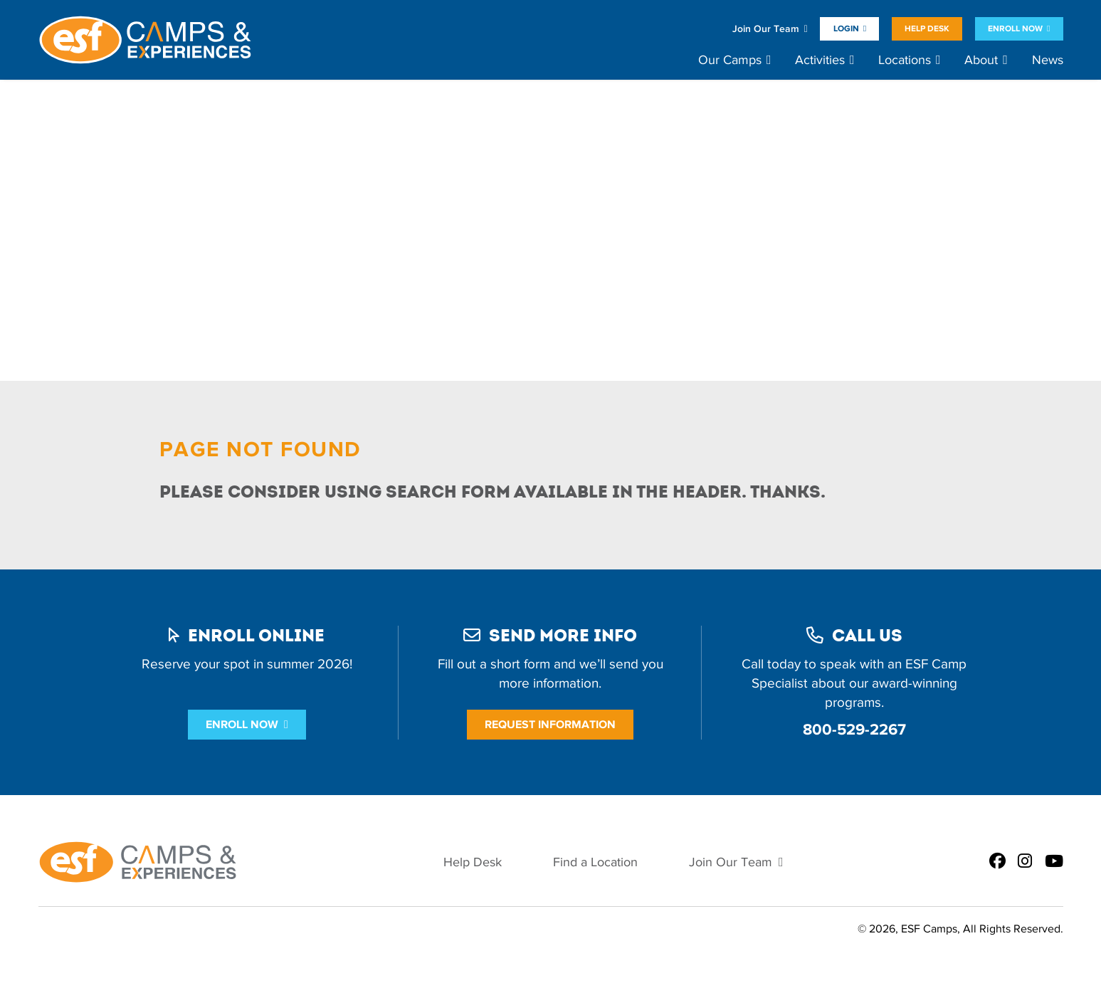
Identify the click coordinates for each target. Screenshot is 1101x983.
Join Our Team (765, 28)
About (981, 60)
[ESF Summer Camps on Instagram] (1025, 862)
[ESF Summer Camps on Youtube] (1054, 862)
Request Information (550, 724)
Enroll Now (1015, 28)
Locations (904, 60)
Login (846, 28)
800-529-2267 (854, 729)
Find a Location (595, 862)
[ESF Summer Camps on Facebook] (997, 862)
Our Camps (730, 60)
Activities (820, 60)
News (1047, 60)
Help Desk (927, 28)
